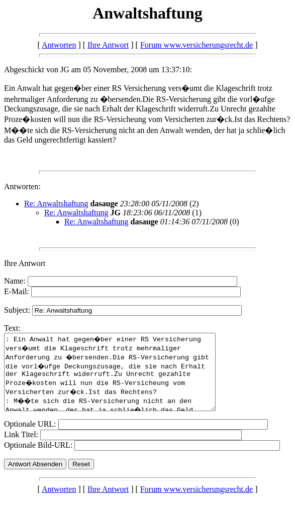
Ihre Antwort (108, 45)
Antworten (59, 45)
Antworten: (22, 186)
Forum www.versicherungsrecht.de (196, 45)
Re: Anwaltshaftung (56, 203)
